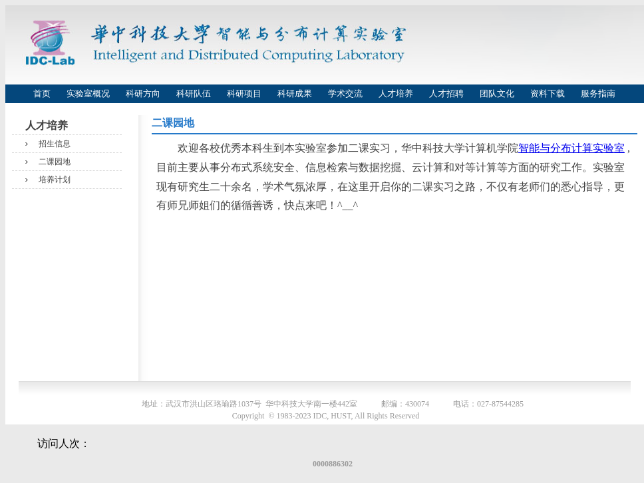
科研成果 (294, 93)
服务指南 (598, 93)
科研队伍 (193, 93)
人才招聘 (446, 93)
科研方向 (143, 93)
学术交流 (345, 93)
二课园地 (55, 161)
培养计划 (55, 179)
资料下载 (547, 93)
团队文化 (497, 93)
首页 (42, 93)
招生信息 (55, 143)
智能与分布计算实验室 (571, 148)
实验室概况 (88, 93)
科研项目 (244, 93)
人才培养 (396, 93)
